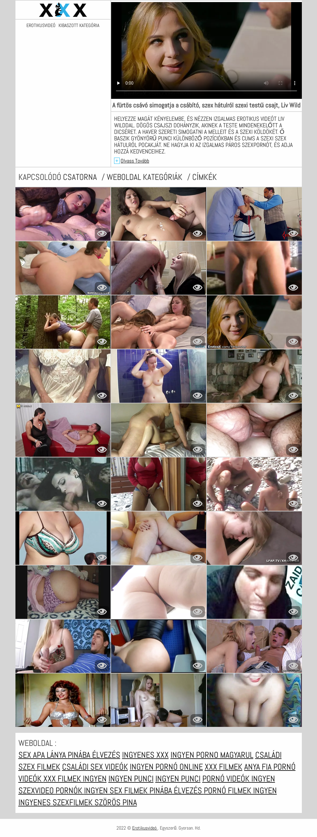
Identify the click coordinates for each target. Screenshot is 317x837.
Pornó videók (226, 778)
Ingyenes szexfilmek (56, 802)
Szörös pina (115, 802)
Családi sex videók (95, 767)
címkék (204, 177)
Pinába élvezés (94, 755)
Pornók (70, 790)
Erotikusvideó (41, 25)
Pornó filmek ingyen (240, 790)
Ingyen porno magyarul (212, 755)
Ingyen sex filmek (116, 790)
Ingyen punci (131, 778)
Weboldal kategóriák (145, 177)
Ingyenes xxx (145, 755)
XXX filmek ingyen (75, 778)
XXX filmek (223, 767)
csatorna (81, 177)
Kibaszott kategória (79, 25)
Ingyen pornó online (166, 767)
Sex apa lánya (43, 755)
